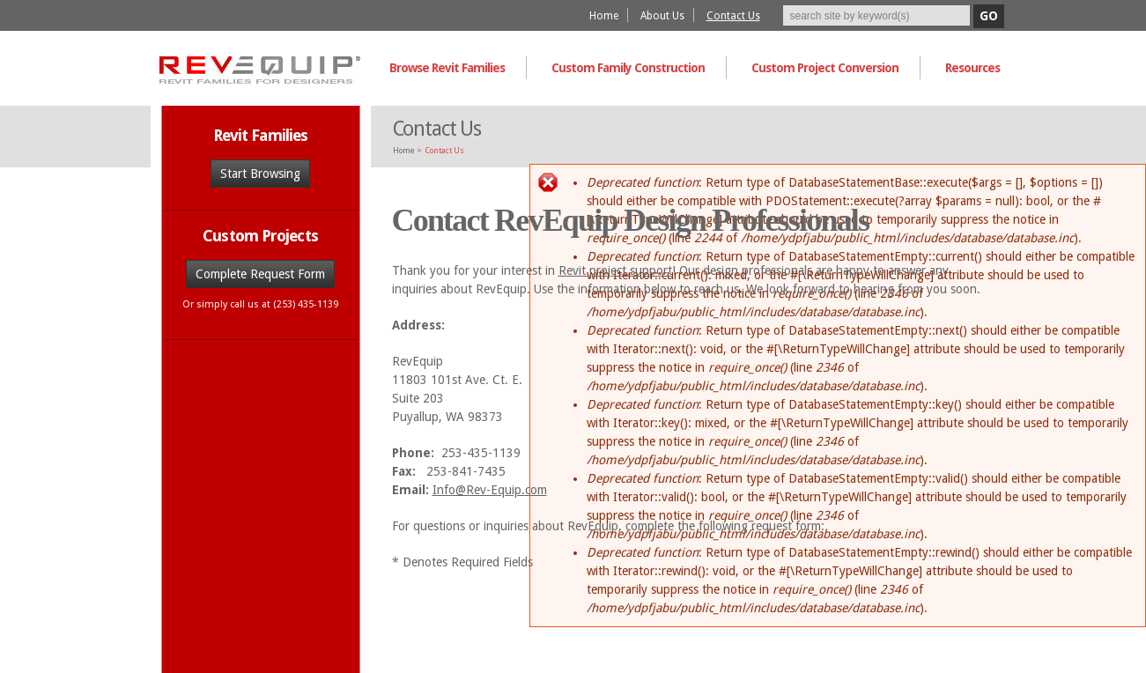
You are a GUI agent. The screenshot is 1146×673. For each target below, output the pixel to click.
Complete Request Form (260, 274)
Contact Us (733, 16)
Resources (972, 68)
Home (603, 16)
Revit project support (615, 270)
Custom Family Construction (628, 68)
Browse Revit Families (447, 68)
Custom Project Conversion (824, 68)
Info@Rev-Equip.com (490, 490)
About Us (662, 16)
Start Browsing (260, 173)
